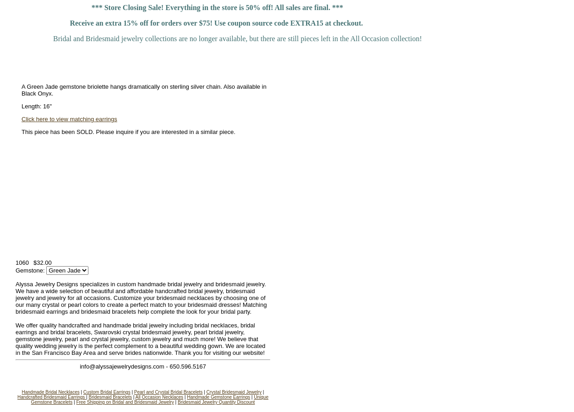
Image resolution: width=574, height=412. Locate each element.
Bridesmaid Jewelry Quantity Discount (216, 402)
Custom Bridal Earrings (107, 392)
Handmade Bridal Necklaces (51, 392)
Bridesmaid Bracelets (110, 397)
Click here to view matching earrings (69, 119)
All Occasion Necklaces (159, 397)
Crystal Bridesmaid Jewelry (234, 392)
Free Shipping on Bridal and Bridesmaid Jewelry (125, 402)
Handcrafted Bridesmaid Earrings (51, 397)
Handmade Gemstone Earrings (218, 397)
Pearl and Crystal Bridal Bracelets (168, 392)
